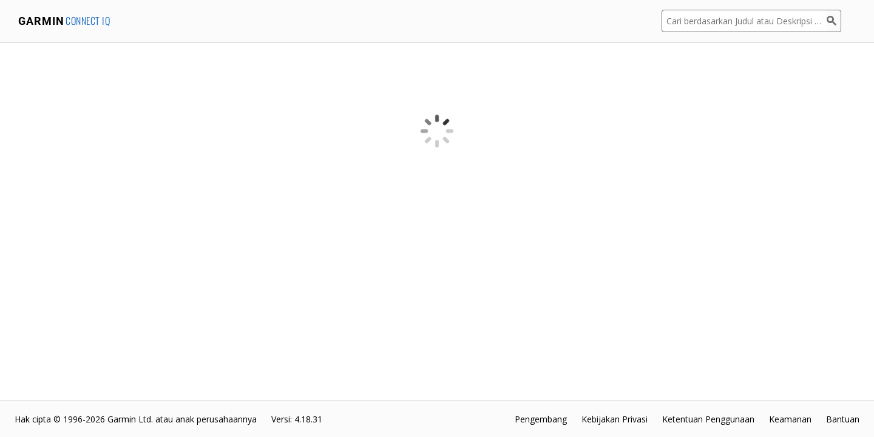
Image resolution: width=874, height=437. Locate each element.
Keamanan (790, 419)
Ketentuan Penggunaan (708, 419)
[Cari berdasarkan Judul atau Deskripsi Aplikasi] (744, 21)
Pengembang (541, 419)
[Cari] (834, 21)
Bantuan (842, 419)
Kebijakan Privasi (614, 419)
